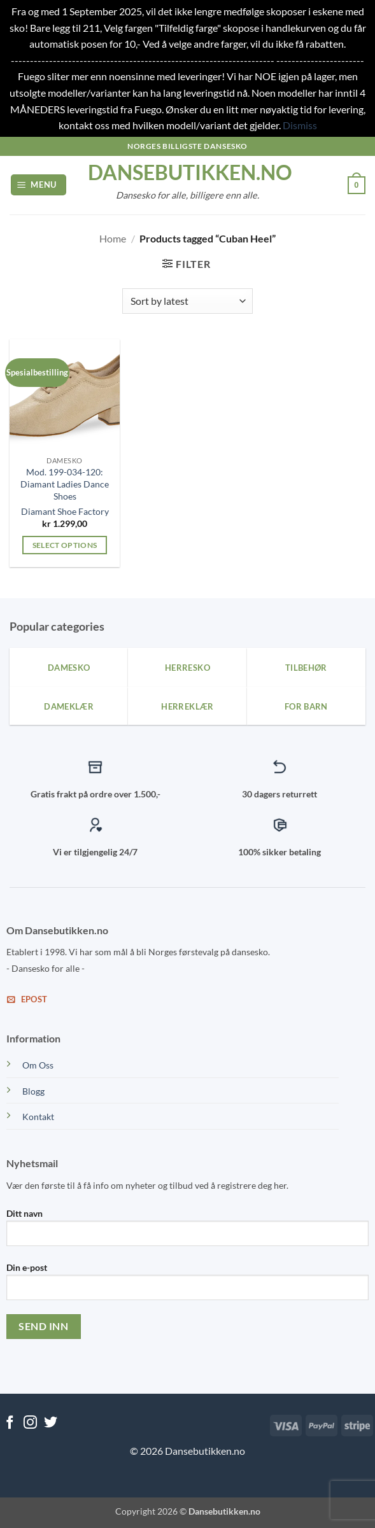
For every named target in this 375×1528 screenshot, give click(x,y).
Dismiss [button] (300, 125)
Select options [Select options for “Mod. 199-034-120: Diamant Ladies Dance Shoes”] (64, 545)
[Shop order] (187, 301)
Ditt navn (187, 1232)
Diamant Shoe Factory (65, 511)
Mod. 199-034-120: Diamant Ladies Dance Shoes (64, 483)
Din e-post (187, 1286)
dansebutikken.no (188, 172)
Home (112, 238)
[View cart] (356, 185)
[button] (39, 184)
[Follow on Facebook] (10, 1423)
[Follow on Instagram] (30, 1423)
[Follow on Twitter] (50, 1423)
